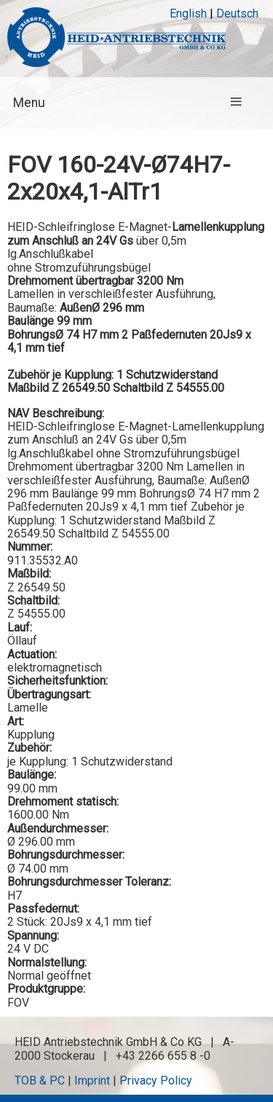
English (188, 13)
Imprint (92, 1080)
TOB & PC (40, 1080)
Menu (29, 102)
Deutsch (237, 13)
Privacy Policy (155, 1080)
